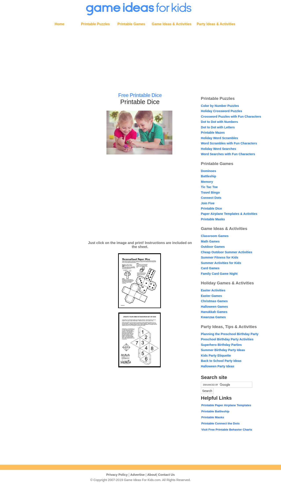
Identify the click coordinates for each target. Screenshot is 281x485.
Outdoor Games (213, 246)
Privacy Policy (117, 474)
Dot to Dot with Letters (218, 127)
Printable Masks (213, 219)
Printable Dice (211, 208)
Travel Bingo (210, 192)
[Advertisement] (140, 58)
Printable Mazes (213, 132)
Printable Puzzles (95, 24)
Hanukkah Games (214, 312)
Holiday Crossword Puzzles (221, 111)
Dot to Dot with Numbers (219, 122)
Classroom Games (215, 236)
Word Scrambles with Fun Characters (229, 143)
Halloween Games (214, 306)
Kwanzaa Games (213, 317)
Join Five (207, 203)
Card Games (210, 268)
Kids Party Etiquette (216, 355)
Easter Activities (213, 290)
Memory (207, 181)
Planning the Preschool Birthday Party (229, 334)
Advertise (137, 474)
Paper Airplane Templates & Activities (229, 214)
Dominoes (208, 171)
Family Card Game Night (219, 273)
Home (59, 24)
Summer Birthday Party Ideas (223, 350)
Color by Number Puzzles (220, 106)
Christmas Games (214, 301)
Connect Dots (211, 197)
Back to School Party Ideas (221, 361)
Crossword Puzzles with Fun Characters (231, 116)
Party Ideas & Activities (216, 24)
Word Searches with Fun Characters (228, 154)
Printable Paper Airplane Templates (226, 405)
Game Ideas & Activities (171, 24)
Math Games (210, 241)
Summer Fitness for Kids (219, 257)
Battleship (208, 176)
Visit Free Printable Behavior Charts (226, 429)
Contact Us (166, 474)
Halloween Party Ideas (217, 366)
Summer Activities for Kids (221, 263)
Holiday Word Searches (218, 149)
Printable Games (131, 24)
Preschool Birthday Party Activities (227, 339)
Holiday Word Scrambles (219, 138)
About (152, 474)
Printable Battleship (215, 411)
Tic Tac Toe (209, 187)
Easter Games (211, 296)
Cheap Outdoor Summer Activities (226, 252)
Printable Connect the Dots (220, 423)
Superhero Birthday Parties (221, 345)
